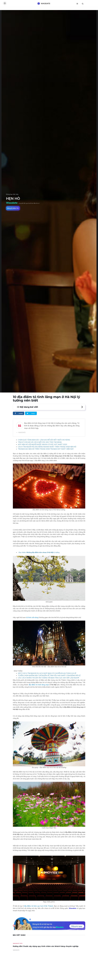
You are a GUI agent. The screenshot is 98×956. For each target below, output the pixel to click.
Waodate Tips (17, 943)
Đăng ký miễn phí (13, 208)
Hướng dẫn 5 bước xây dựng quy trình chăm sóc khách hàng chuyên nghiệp (45, 946)
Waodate (72, 908)
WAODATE (16, 950)
